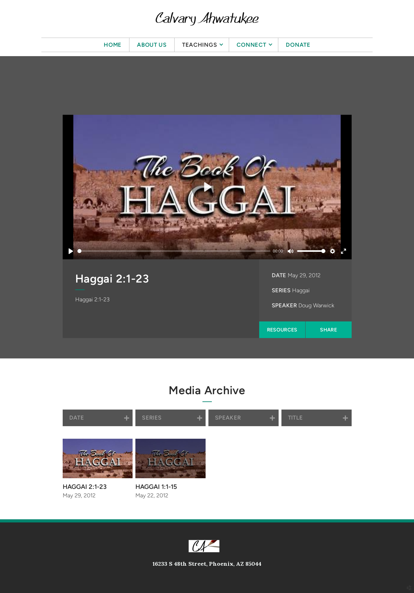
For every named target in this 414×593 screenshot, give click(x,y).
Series (281, 290)
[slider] (173, 251)
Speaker (284, 305)
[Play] (71, 251)
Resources (282, 330)
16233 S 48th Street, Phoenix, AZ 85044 (207, 563)
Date (279, 275)
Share (328, 330)
